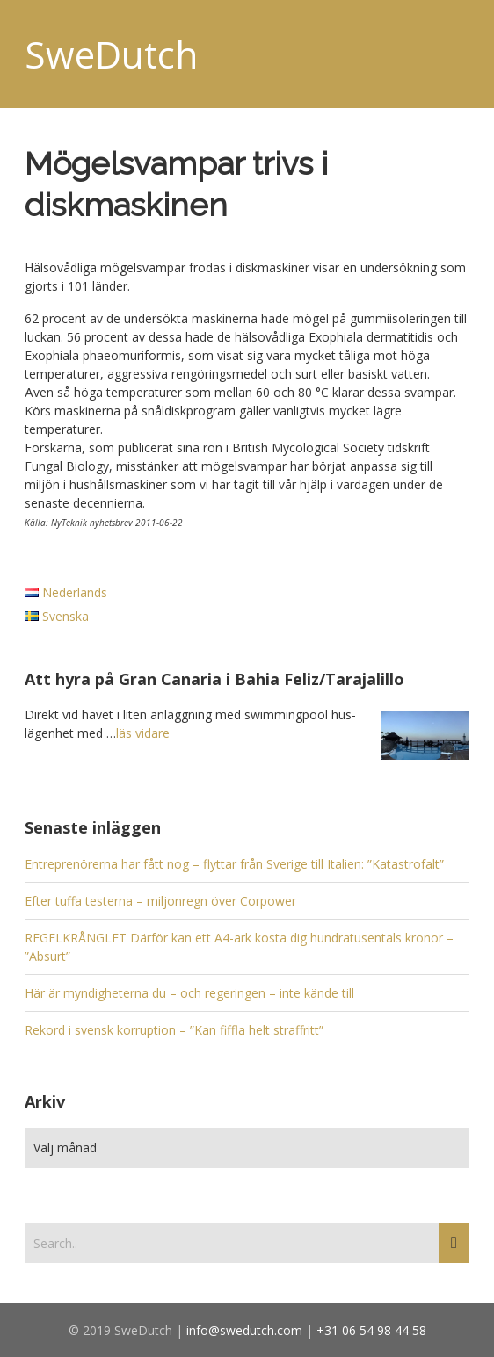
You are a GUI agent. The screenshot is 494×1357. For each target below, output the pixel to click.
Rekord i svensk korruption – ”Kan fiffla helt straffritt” (174, 1029)
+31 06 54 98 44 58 (371, 1330)
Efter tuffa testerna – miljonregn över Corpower (160, 900)
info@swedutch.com (244, 1330)
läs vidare (143, 733)
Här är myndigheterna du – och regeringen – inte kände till (189, 993)
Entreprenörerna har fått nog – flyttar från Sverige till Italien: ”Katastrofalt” (234, 863)
